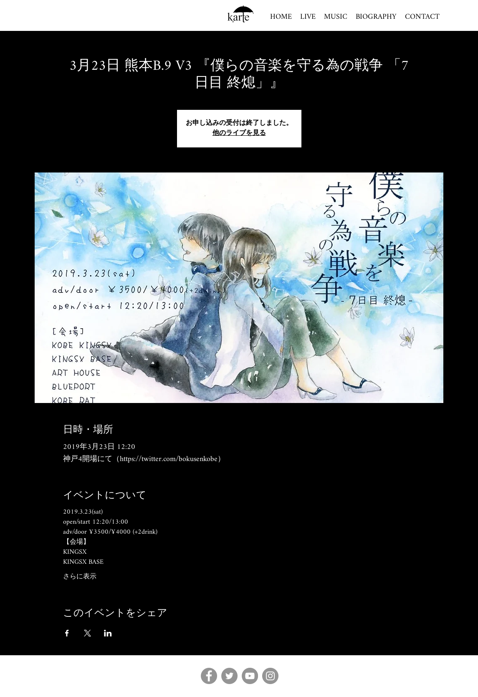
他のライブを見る (239, 133)
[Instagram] (270, 676)
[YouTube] (250, 676)
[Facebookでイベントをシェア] (67, 633)
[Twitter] (229, 676)
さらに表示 (79, 577)
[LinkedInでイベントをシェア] (108, 633)
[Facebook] (209, 676)
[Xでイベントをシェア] (87, 633)
